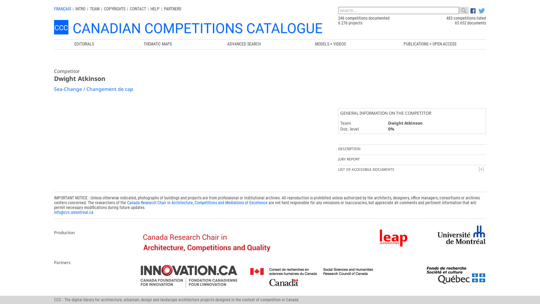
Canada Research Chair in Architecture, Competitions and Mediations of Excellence (197, 202)
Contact (138, 9)
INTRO (80, 9)
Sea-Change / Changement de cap (93, 89)
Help (154, 9)
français (62, 9)
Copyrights (114, 9)
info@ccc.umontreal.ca (73, 212)
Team (95, 9)
